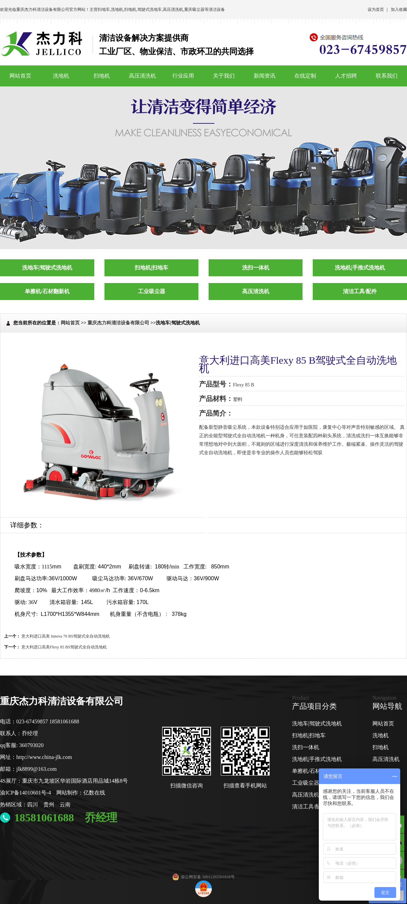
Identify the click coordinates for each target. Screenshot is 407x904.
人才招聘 (346, 76)
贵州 (48, 804)
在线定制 (305, 76)
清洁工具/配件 (309, 806)
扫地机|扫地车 (309, 735)
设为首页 (376, 9)
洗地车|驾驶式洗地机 (317, 723)
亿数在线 (94, 793)
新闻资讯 (264, 76)
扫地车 (104, 9)
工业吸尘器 (305, 783)
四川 (32, 804)
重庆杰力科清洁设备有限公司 (42, 9)
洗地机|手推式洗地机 (317, 759)
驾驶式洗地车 (149, 9)
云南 (65, 804)
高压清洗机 (173, 9)
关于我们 (224, 76)
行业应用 (183, 76)
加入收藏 (399, 9)
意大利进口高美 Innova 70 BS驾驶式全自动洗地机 (65, 636)
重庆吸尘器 (194, 9)
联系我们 (387, 76)
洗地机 (117, 9)
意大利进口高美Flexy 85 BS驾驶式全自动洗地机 (64, 647)
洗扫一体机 (305, 747)
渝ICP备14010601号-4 (25, 793)
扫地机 (130, 9)
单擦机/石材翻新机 (314, 771)
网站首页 (20, 76)
